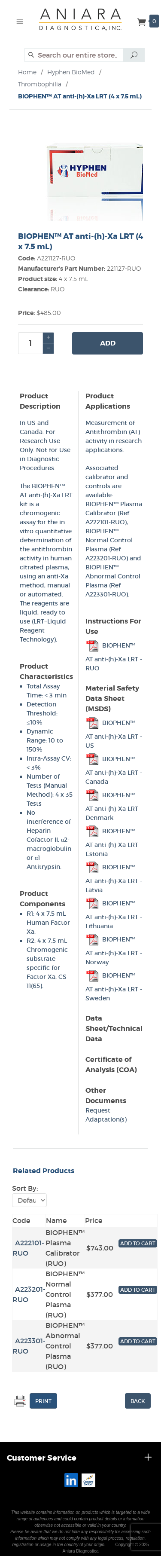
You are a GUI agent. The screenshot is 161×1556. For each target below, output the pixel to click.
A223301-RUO (105, 594)
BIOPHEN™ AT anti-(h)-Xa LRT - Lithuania (113, 914)
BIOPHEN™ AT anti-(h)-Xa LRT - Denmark (113, 806)
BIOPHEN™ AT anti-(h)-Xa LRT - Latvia (113, 878)
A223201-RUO (105, 558)
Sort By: (25, 1188)
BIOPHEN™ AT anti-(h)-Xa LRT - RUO (113, 657)
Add (107, 343)
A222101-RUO (105, 522)
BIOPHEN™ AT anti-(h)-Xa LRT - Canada (113, 770)
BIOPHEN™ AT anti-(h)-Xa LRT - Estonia (113, 842)
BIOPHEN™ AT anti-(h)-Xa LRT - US (113, 734)
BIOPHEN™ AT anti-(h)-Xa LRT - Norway (113, 950)
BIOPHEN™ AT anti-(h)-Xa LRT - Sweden (113, 987)
